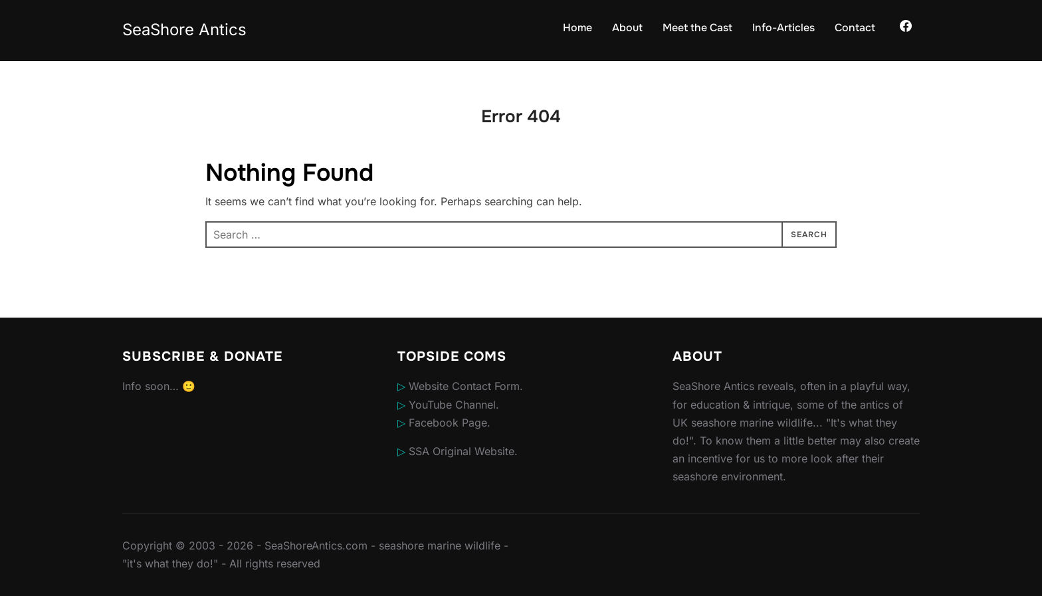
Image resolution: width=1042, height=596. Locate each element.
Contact (855, 28)
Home (577, 28)
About (627, 28)
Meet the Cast (697, 28)
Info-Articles (783, 28)
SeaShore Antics (184, 29)
